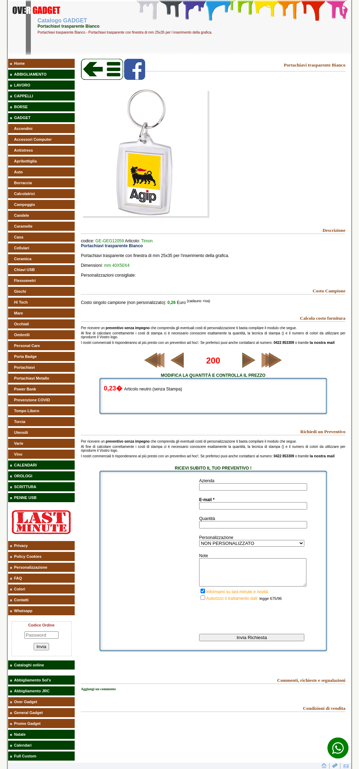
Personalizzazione (30, 567)
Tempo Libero (26, 411)
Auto (18, 172)
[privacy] (203, 603)
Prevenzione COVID (32, 400)
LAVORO (22, 85)
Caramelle (23, 226)
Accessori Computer (33, 139)
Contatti (21, 600)
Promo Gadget (27, 723)
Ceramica (23, 259)
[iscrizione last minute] (203, 596)
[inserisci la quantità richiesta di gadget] (253, 524)
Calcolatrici (24, 194)
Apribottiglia (25, 161)
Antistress (23, 150)
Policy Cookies (27, 556)
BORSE (21, 107)
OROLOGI (23, 476)
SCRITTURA (25, 487)
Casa (18, 237)
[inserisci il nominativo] (253, 487)
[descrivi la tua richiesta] (252, 575)
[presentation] (252, 624)
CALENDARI (25, 465)
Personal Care (27, 346)
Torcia (19, 422)
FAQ (18, 578)
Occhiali (21, 324)
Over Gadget (25, 702)
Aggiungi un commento (98, 694)
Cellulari (21, 248)
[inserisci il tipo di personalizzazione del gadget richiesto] (251, 543)
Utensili (21, 432)
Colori (19, 589)
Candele (21, 215)
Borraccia (23, 183)
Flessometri (25, 280)
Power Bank (25, 389)
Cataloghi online (29, 665)
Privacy (21, 545)
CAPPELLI (23, 96)
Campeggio (24, 204)
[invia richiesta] (251, 642)
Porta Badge (25, 356)
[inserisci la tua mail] (253, 506)
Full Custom (25, 756)
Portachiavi (24, 367)
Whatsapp (23, 611)
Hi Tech (21, 302)
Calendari (23, 745)
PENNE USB (25, 498)
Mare (18, 313)
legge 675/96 (270, 604)
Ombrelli (22, 335)
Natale (20, 734)
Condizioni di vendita (324, 713)
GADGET (22, 118)
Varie (18, 443)
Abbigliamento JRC (31, 691)
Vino (18, 454)
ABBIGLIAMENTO (30, 74)
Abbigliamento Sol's (32, 680)
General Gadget (28, 713)
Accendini (23, 128)
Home (19, 63)
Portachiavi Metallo (31, 378)
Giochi (20, 291)
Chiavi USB (24, 270)
